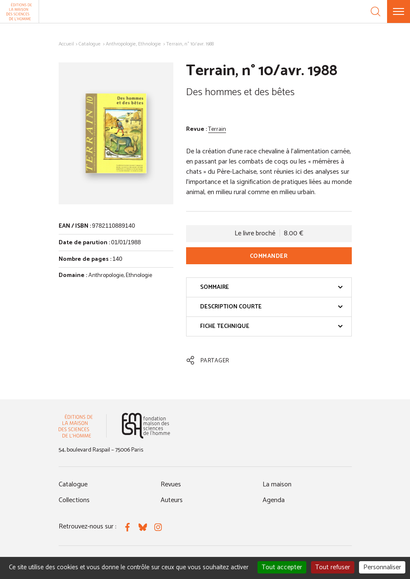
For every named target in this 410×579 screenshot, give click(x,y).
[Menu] (398, 11)
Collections (74, 500)
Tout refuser (332, 567)
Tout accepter (282, 567)
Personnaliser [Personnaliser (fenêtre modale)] (382, 567)
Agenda (274, 500)
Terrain (217, 129)
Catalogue (90, 44)
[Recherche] (375, 11)
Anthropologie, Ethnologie (133, 44)
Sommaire (271, 287)
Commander (269, 256)
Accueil (66, 44)
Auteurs (172, 500)
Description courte (271, 307)
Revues (171, 484)
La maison (277, 484)
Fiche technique (271, 326)
